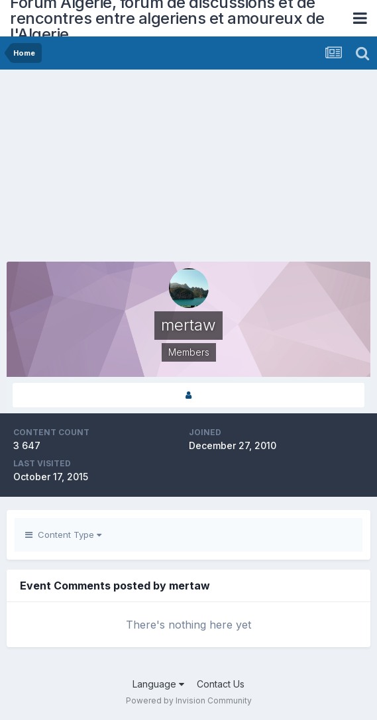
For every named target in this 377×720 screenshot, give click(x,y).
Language (158, 684)
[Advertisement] (162, 169)
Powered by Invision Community (189, 700)
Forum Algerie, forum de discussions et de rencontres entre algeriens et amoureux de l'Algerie (167, 18)
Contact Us (220, 684)
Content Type (63, 534)
